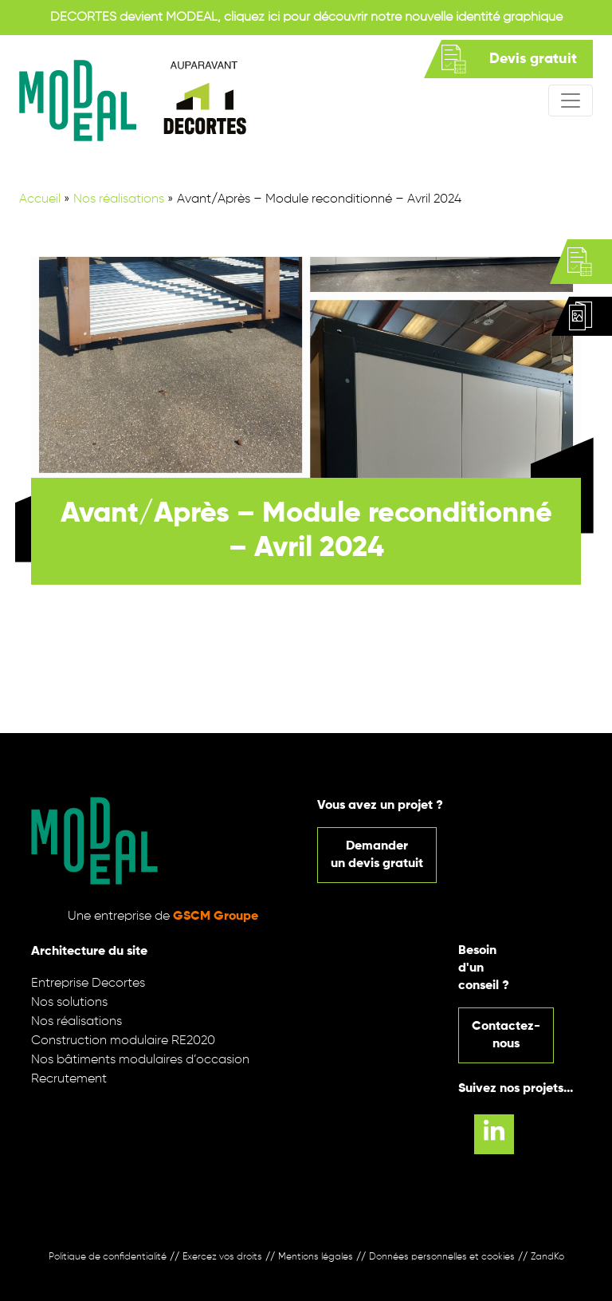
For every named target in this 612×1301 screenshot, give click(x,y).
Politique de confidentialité (108, 1257)
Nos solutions (69, 1002)
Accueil (40, 199)
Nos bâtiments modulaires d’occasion (140, 1060)
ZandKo (547, 1257)
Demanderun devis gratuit (377, 855)
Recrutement (69, 1079)
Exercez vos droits (222, 1257)
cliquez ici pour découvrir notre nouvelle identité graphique (393, 17)
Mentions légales (315, 1257)
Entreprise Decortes (88, 983)
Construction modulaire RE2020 (123, 1041)
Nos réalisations (118, 199)
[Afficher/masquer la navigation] (570, 100)
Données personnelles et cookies (442, 1257)
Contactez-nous (506, 1035)
